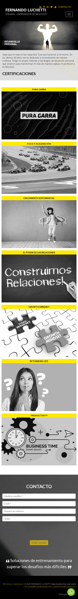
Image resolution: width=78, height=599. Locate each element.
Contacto (64, 7)
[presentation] (25, 530)
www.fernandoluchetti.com (65, 586)
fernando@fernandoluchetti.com (38, 586)
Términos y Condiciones (12, 584)
